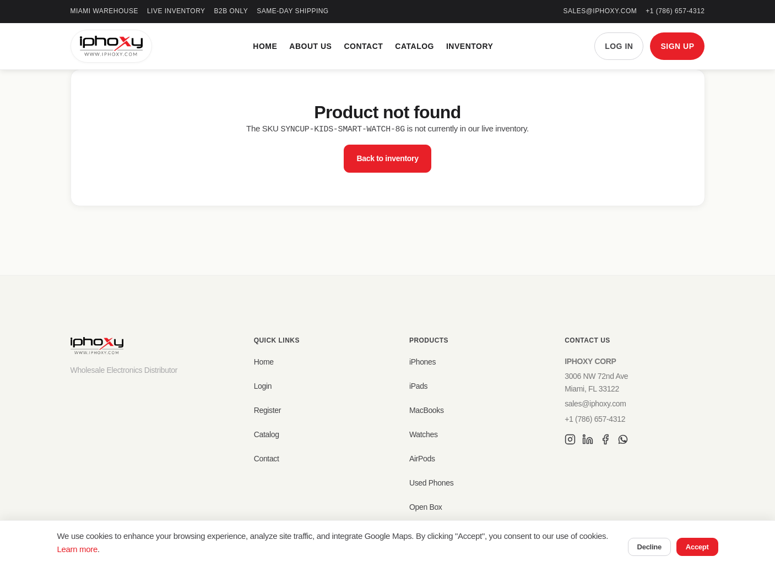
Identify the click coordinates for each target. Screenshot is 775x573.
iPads (418, 386)
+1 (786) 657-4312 (675, 11)
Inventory (469, 46)
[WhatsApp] (622, 441)
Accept (697, 547)
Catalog (414, 46)
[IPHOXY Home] (111, 46)
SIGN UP (677, 46)
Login (263, 386)
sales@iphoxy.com (600, 11)
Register (267, 410)
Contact (363, 46)
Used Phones (431, 482)
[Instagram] (570, 441)
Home (265, 46)
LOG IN (619, 46)
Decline (649, 547)
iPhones (422, 361)
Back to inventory (387, 157)
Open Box (425, 507)
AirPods (422, 458)
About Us (310, 46)
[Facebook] (605, 441)
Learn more (77, 549)
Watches (423, 434)
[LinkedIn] (587, 441)
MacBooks (426, 410)
